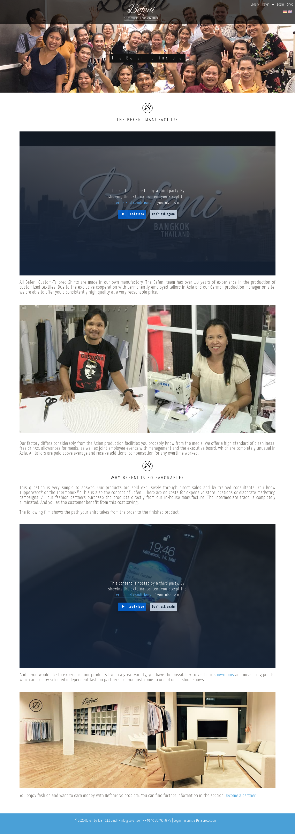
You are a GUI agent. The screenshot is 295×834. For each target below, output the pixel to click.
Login (280, 4)
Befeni (268, 4)
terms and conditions (132, 203)
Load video (136, 214)
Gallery (255, 4)
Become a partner (240, 795)
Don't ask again (163, 214)
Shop (290, 4)
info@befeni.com (131, 820)
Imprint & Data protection (199, 820)
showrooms (224, 675)
